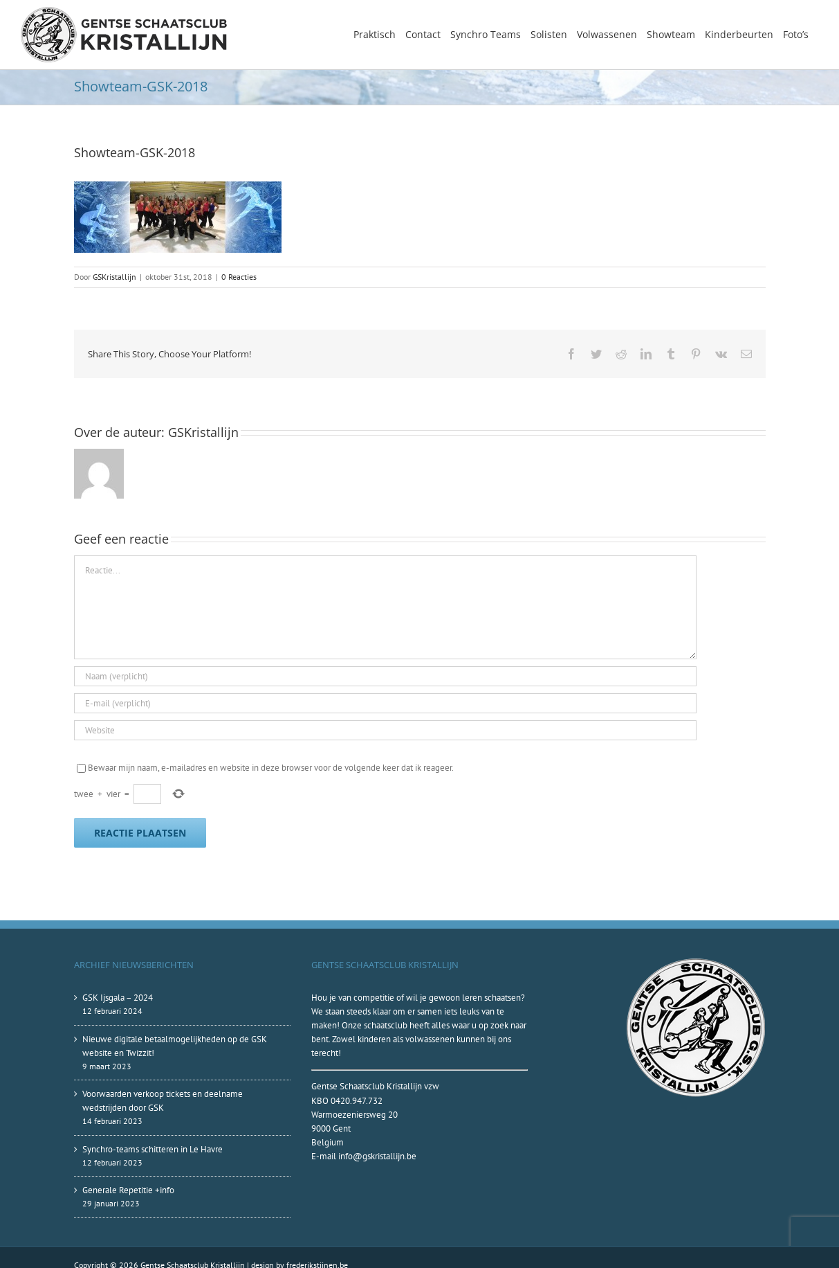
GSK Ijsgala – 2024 (117, 997)
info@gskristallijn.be (377, 1156)
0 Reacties (239, 276)
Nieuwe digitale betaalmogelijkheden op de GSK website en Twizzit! (174, 1046)
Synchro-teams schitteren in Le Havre (152, 1149)
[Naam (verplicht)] (385, 676)
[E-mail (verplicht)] (385, 703)
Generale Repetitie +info (128, 1190)
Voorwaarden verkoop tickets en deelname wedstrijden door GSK (162, 1101)
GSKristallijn (114, 276)
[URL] (385, 730)
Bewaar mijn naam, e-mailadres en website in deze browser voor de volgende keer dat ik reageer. (271, 768)
